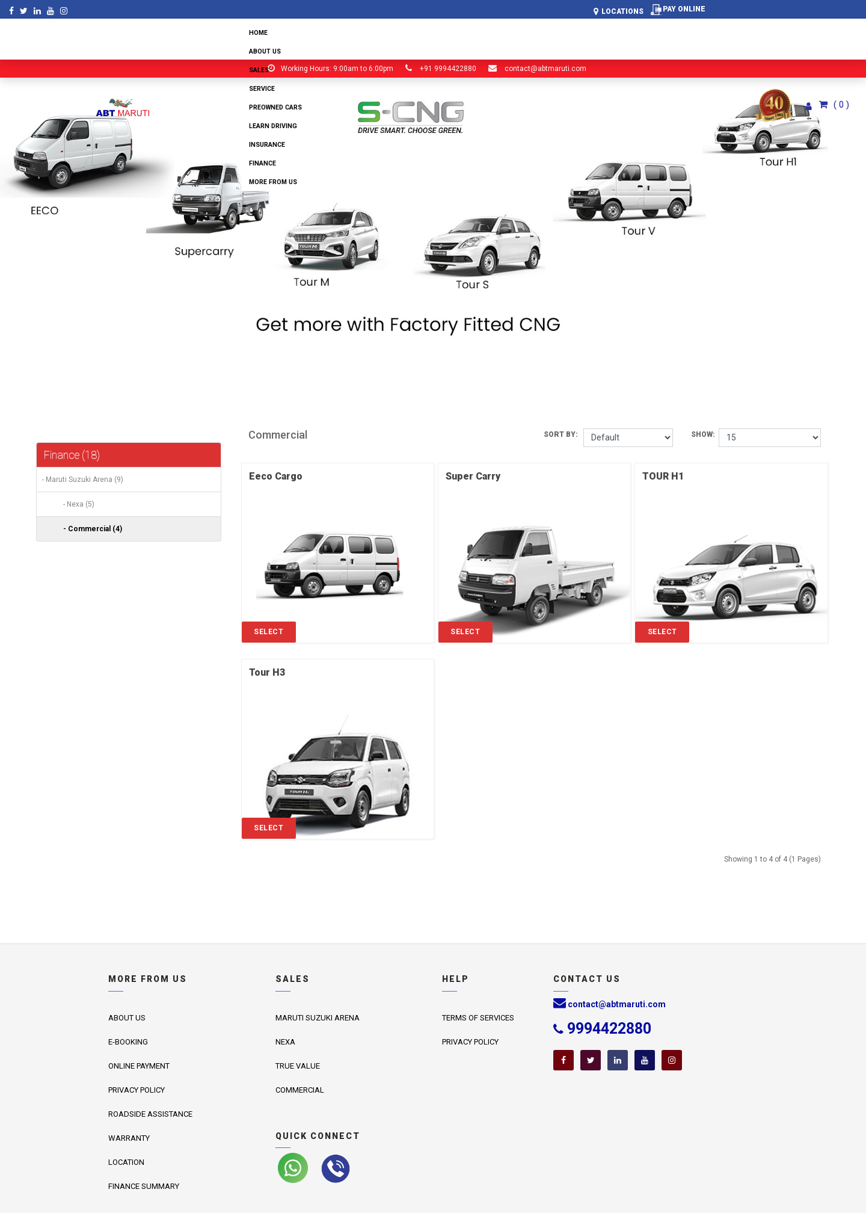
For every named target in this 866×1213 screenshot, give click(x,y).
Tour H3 (267, 672)
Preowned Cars (275, 107)
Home (258, 33)
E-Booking (128, 1041)
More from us (273, 182)
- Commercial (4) (90, 529)
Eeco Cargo (275, 476)
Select (268, 632)
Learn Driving (273, 126)
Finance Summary (143, 1186)
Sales (259, 70)
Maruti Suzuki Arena (317, 1017)
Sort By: (563, 434)
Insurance (267, 145)
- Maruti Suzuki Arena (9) (80, 479)
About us (265, 51)
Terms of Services (478, 1017)
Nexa (285, 1041)
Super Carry (473, 476)
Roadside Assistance (150, 1114)
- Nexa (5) (76, 504)
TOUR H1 (663, 476)
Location (126, 1162)
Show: (705, 434)
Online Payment (139, 1065)
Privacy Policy (136, 1089)
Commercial (299, 1089)
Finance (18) (72, 454)
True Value (297, 1065)
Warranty (129, 1138)
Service (262, 89)
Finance (262, 163)
